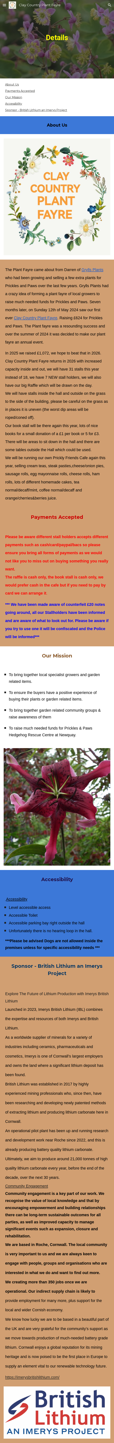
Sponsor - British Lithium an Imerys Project (36, 110)
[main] (57, 39)
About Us (12, 84)
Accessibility (13, 103)
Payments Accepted (20, 91)
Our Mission (13, 97)
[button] (4, 5)
